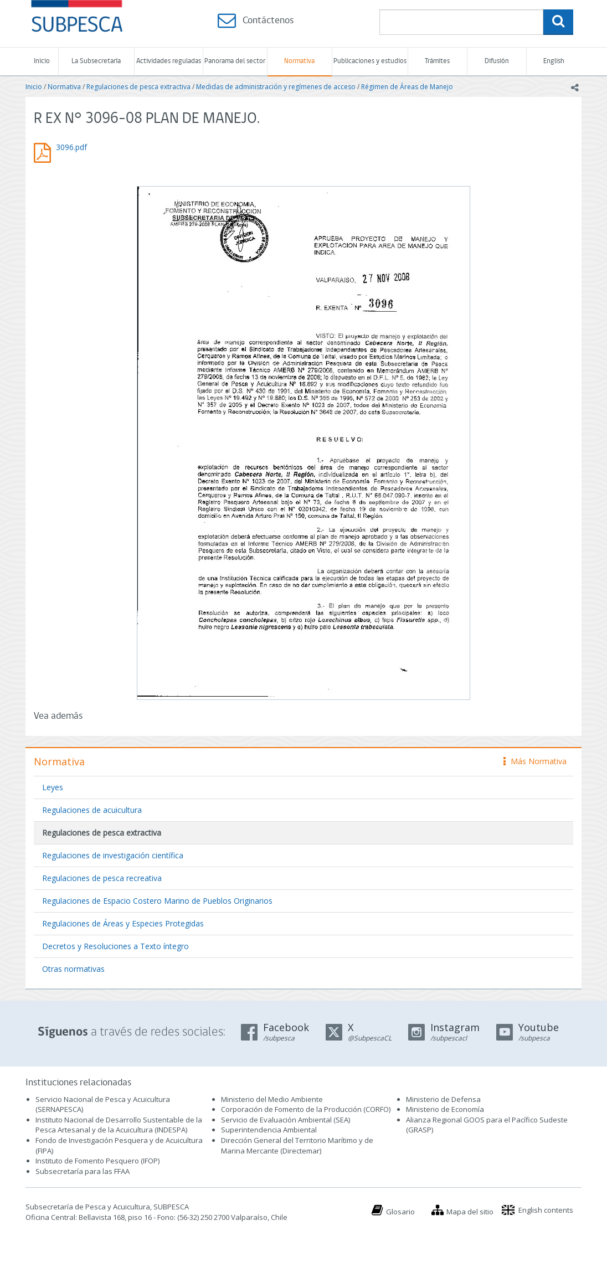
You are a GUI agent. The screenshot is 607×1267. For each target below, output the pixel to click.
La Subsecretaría (96, 61)
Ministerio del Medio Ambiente (272, 1099)
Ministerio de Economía (445, 1109)
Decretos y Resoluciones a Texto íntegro (115, 946)
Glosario (400, 1212)
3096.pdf (71, 147)
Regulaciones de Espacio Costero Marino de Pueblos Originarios (157, 900)
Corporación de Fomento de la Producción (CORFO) (305, 1109)
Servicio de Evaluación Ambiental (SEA (284, 1120)
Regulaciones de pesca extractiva (138, 86)
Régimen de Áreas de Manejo (407, 86)
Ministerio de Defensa (443, 1099)
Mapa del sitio (469, 1212)
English (553, 61)
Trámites (437, 61)
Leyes (52, 787)
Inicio (42, 61)
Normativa (299, 61)
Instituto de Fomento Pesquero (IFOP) (97, 1161)
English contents (545, 1210)
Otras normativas (73, 969)
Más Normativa (535, 761)
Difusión (497, 61)
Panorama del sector (234, 61)
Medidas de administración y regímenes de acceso (276, 86)
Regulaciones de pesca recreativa (102, 878)
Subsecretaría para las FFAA (82, 1171)
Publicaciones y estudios (370, 61)
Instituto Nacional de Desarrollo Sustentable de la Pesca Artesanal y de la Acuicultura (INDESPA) (118, 1125)
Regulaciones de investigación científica (112, 855)
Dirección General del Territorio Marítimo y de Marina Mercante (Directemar (297, 1145)
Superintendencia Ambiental (269, 1130)
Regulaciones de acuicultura (92, 810)
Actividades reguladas (168, 61)
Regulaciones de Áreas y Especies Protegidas (123, 923)
